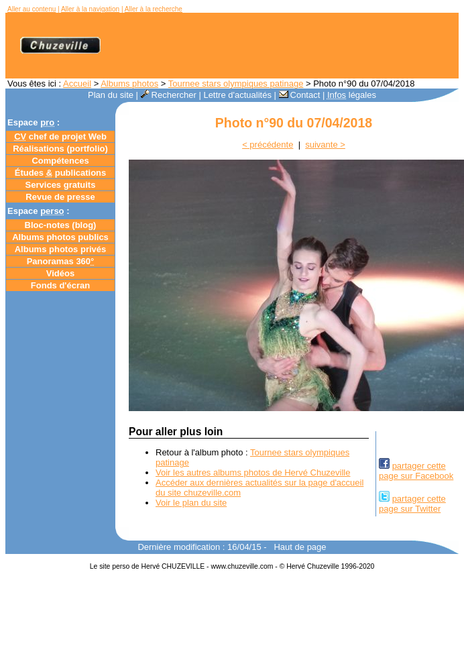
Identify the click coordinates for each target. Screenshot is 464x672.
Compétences (60, 161)
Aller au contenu (31, 9)
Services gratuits (60, 185)
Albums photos (129, 83)
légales (351, 95)
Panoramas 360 (61, 261)
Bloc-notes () (61, 225)
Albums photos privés (61, 249)
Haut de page (300, 547)
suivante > (325, 144)
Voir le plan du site (191, 503)
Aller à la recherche (153, 9)
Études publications (61, 173)
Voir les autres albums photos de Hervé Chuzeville (253, 472)
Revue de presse (60, 197)
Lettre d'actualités (237, 95)
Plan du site (110, 95)
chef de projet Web (60, 136)
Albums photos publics (60, 237)
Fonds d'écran (60, 285)
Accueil (77, 83)
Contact (300, 95)
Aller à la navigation (90, 9)
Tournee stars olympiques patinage (236, 83)
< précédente (267, 144)
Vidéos (60, 273)
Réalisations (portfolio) (60, 149)
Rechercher (168, 95)
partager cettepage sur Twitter (412, 504)
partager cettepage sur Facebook (416, 471)
